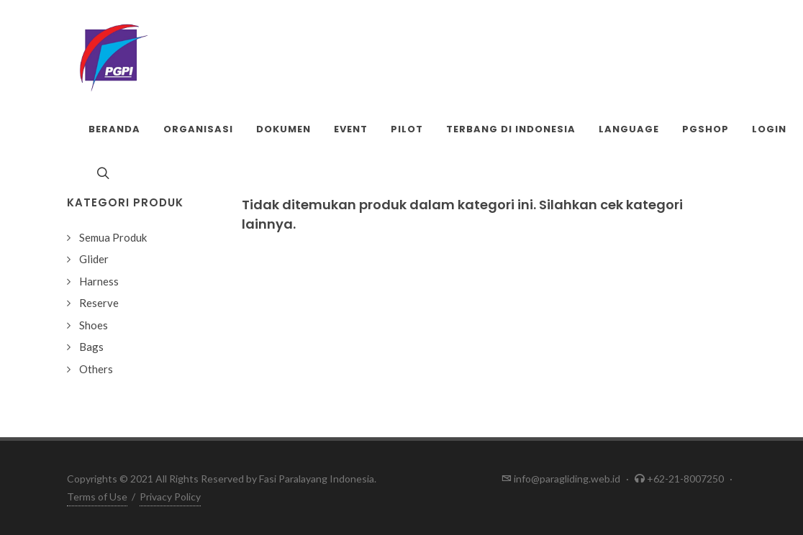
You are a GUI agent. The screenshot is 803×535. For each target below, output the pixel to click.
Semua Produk (113, 237)
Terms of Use (97, 496)
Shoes (93, 325)
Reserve (99, 302)
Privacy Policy (170, 496)
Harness (99, 281)
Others (96, 368)
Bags (91, 346)
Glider (94, 258)
